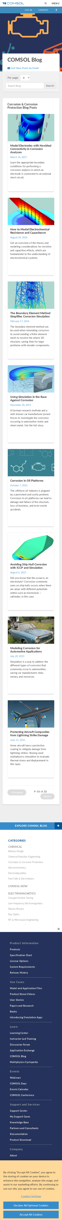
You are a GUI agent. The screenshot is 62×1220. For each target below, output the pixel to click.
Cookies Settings (31, 1196)
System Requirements (22, 966)
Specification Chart (21, 955)
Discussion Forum (20, 1044)
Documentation (19, 1134)
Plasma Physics (16, 908)
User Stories (17, 999)
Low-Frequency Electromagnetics (25, 903)
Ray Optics (14, 914)
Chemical (15, 847)
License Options (19, 961)
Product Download (20, 1139)
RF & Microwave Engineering (23, 919)
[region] (31, 1190)
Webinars (15, 1077)
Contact (43, 10)
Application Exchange (22, 1050)
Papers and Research (22, 1005)
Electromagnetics (22, 893)
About (13, 1155)
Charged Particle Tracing (20, 897)
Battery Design (16, 851)
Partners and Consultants (24, 1128)
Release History (19, 972)
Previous (17, 792)
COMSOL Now (18, 886)
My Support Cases (20, 1116)
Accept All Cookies (31, 1214)
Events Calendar (19, 1089)
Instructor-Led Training (23, 1038)
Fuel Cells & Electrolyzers (21, 878)
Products (15, 949)
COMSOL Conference (22, 1095)
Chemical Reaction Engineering (24, 856)
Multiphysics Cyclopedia (24, 1062)
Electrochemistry (17, 867)
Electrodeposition (17, 873)
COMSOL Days (18, 1083)
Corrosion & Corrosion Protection (25, 862)
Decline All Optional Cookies (31, 1205)
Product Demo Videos (22, 994)
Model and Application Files (26, 988)
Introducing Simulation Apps (26, 1017)
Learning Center (19, 1033)
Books (13, 1011)
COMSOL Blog (18, 1056)
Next (47, 796)
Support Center (18, 1110)
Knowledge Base (19, 1122)
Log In (28, 10)
